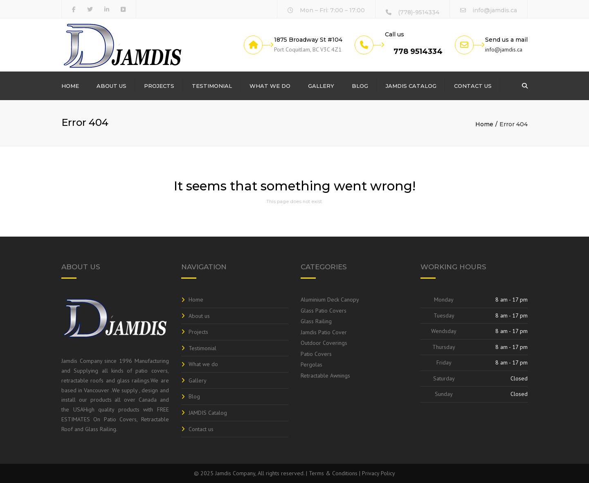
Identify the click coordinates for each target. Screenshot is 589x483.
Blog (360, 86)
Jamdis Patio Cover (324, 332)
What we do (270, 86)
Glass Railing (316, 321)
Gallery (321, 86)
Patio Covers (316, 354)
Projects (159, 86)
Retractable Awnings (325, 375)
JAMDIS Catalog (411, 86)
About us (111, 86)
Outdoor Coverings (324, 343)
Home (70, 86)
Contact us (473, 86)
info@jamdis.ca (494, 10)
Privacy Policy (378, 473)
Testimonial (212, 86)
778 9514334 (418, 51)
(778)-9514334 (418, 12)
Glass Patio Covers (323, 310)
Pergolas (311, 364)
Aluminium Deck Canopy (330, 299)
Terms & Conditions (333, 473)
